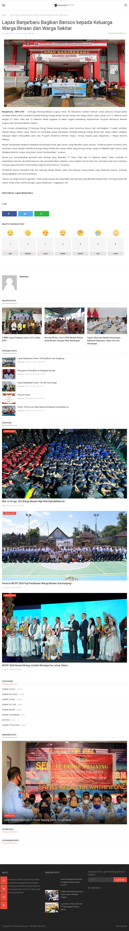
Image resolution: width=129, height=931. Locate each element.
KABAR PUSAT (8, 688)
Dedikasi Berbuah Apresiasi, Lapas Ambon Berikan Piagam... (72, 894)
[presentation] (117, 745)
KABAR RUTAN (9, 704)
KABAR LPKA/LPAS (11, 724)
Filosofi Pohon (23, 395)
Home (4, 15)
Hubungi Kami (121, 926)
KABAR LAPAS (8, 33)
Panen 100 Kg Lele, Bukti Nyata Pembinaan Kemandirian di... (43, 407)
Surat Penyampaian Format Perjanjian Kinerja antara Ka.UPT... (71, 882)
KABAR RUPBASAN (11, 714)
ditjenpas (24, 276)
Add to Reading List (117, 33)
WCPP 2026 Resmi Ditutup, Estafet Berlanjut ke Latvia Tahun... (35, 665)
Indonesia (95, 887)
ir (2, 587)
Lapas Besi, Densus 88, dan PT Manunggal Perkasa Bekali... (71, 906)
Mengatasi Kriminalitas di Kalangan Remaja (36, 370)
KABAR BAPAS (8, 709)
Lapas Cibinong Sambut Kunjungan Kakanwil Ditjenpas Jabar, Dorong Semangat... (104, 340)
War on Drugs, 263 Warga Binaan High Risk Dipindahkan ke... (34, 501)
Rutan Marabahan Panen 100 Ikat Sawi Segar (37, 382)
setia (4, 505)
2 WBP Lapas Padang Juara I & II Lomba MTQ (21, 339)
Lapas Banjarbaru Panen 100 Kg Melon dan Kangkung (40, 358)
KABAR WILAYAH (10, 694)
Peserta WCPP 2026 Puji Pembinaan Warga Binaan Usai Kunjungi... (37, 583)
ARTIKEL (6, 719)
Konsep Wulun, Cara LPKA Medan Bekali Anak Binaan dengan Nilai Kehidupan (64, 339)
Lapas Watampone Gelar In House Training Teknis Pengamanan (37, 819)
